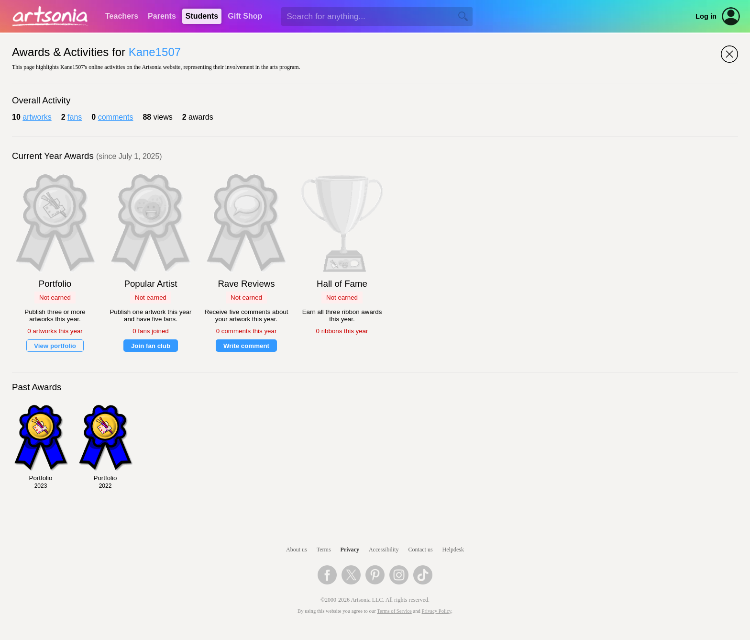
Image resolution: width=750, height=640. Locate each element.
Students (202, 16)
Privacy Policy (437, 611)
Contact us (420, 549)
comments (115, 117)
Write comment (246, 345)
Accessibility (384, 549)
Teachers (121, 16)
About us (296, 549)
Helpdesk (453, 549)
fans (74, 117)
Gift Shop (245, 16)
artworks (36, 117)
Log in (706, 16)
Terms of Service (394, 611)
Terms (324, 549)
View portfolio (55, 345)
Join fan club (150, 345)
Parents (162, 16)
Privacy (350, 549)
